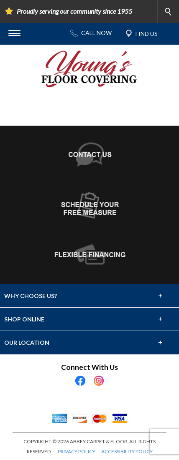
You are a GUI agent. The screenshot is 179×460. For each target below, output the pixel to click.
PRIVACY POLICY (76, 451)
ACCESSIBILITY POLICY (127, 451)
